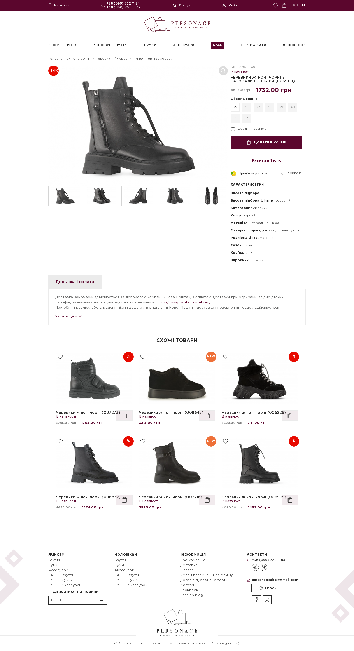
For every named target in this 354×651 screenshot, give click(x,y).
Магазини (58, 5)
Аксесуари (183, 45)
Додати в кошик (266, 142)
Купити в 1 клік (266, 160)
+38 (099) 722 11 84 (123, 3)
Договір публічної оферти (204, 580)
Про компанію (192, 560)
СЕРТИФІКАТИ (253, 45)
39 (281, 107)
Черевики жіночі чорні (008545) (171, 412)
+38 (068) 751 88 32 (124, 7)
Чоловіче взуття (110, 45)
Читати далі (68, 316)
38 (270, 107)
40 (293, 107)
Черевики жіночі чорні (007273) (88, 412)
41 (235, 119)
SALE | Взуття (60, 575)
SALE (217, 45)
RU (295, 5)
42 (247, 119)
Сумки (150, 45)
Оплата (187, 570)
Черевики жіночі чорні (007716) (171, 497)
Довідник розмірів (248, 129)
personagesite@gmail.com (275, 580)
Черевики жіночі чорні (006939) (254, 497)
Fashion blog (191, 595)
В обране (291, 173)
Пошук (181, 5)
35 (235, 107)
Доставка (188, 565)
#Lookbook (294, 45)
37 (258, 107)
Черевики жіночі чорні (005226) (254, 412)
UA (303, 5)
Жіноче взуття (62, 45)
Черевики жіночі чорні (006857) (88, 497)
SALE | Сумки (60, 580)
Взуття (54, 560)
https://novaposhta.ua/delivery (183, 302)
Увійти (230, 5)
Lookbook (189, 590)
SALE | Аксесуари (65, 585)
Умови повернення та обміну (206, 575)
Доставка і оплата (78, 282)
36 (247, 107)
